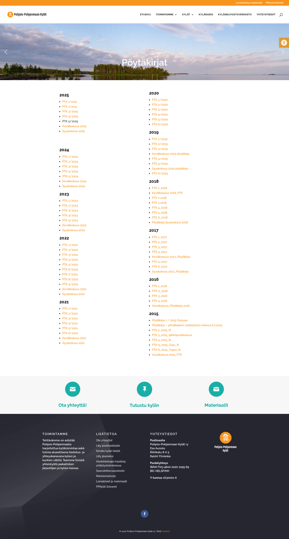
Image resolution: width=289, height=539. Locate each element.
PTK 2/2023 (70, 205)
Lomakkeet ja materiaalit (249, 3)
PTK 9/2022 (70, 284)
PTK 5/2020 (160, 119)
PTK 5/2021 (70, 328)
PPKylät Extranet (274, 3)
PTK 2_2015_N (161, 330)
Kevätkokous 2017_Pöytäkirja (171, 257)
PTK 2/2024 (70, 161)
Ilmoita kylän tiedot (108, 450)
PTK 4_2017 (159, 252)
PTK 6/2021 (70, 333)
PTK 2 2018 (159, 198)
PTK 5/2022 (70, 264)
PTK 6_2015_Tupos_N (166, 350)
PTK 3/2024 (70, 166)
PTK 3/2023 (70, 210)
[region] (144, 51)
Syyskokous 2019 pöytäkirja (170, 168)
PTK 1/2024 (70, 156)
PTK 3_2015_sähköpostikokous (172, 335)
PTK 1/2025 (69, 101)
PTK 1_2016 (159, 286)
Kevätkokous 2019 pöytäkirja (170, 154)
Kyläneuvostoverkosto (235, 14)
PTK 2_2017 (159, 242)
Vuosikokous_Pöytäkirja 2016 (171, 305)
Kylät (186, 14)
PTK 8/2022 (70, 279)
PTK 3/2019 (160, 149)
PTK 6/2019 (160, 173)
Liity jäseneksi (104, 456)
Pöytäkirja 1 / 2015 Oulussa (169, 320)
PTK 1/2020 (160, 99)
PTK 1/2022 (70, 245)
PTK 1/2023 (70, 200)
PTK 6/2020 (160, 124)
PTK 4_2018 (159, 207)
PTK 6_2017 (159, 266)
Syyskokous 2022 (73, 294)
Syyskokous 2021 (73, 343)
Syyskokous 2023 (73, 230)
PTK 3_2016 (159, 296)
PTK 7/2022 (70, 274)
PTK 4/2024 (70, 171)
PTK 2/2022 (70, 250)
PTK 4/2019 (160, 158)
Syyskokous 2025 (73, 131)
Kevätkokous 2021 (74, 338)
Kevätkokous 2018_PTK (167, 193)
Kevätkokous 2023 (74, 225)
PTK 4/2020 (160, 114)
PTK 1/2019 (159, 139)
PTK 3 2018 (159, 202)
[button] (284, 43)
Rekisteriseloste (106, 476)
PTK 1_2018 (159, 188)
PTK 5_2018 (159, 212)
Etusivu (145, 14)
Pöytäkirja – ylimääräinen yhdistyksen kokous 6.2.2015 (187, 325)
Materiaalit (216, 405)
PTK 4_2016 (159, 301)
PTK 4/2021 (70, 323)
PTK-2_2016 (160, 291)
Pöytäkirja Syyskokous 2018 (170, 222)
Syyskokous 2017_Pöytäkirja (170, 271)
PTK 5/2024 (70, 176)
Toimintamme (164, 14)
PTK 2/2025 (69, 106)
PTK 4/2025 (70, 116)
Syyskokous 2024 (73, 186)
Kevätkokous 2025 (74, 126)
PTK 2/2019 (160, 144)
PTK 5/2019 (160, 163)
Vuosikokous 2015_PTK (167, 354)
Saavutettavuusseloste (110, 470)
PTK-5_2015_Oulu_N (165, 345)
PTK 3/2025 (70, 111)
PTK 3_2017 (159, 247)
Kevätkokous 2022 (74, 289)
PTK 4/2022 (70, 259)
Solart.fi (166, 531)
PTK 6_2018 (159, 217)
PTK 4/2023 (70, 215)
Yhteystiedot (266, 14)
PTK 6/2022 (70, 269)
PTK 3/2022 (70, 254)
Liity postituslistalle (108, 445)
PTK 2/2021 (70, 313)
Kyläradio (206, 14)
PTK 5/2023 (70, 220)
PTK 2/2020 (160, 104)
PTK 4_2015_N (161, 340)
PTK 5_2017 (159, 261)
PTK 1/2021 (70, 308)
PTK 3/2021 (70, 318)
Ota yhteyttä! (72, 405)
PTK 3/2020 (160, 109)
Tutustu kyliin (144, 405)
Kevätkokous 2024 (74, 181)
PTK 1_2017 (159, 237)
